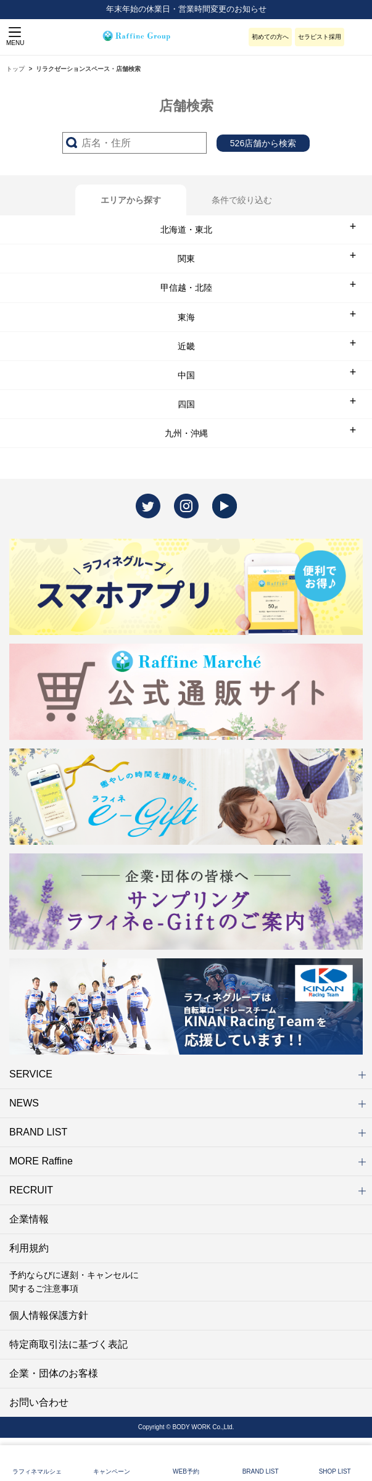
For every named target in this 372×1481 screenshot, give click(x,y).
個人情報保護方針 (48, 1315)
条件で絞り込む (242, 200)
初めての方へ (270, 36)
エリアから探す (131, 200)
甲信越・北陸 (186, 287)
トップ (15, 68)
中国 (186, 375)
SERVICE (187, 1074)
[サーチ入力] (134, 143)
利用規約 (29, 1248)
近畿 (186, 346)
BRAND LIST (187, 1132)
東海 (186, 317)
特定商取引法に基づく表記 (68, 1344)
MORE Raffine (187, 1161)
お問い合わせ (38, 1402)
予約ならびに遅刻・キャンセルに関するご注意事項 (74, 1281)
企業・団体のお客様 (53, 1373)
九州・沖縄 (186, 433)
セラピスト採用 (319, 36)
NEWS (187, 1103)
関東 (186, 258)
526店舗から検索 (263, 143)
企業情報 (29, 1219)
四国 (186, 404)
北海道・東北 (186, 229)
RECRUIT (187, 1190)
